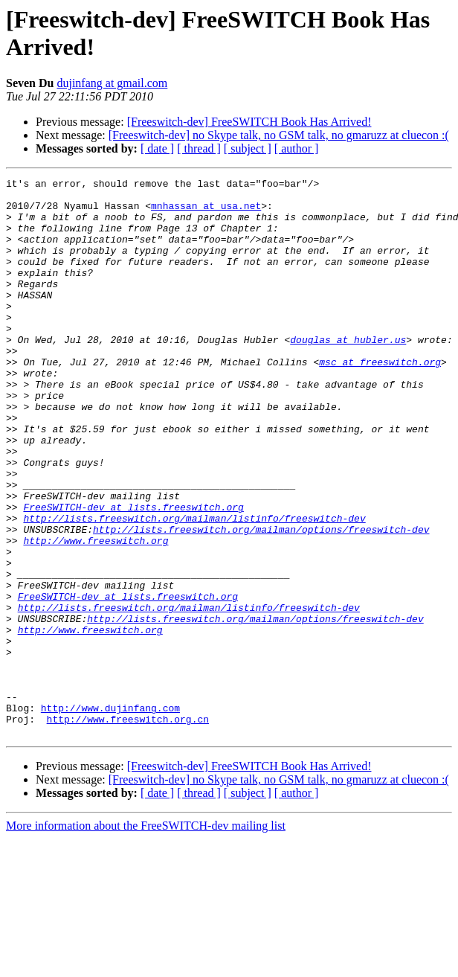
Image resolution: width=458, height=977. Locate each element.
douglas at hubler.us (348, 372)
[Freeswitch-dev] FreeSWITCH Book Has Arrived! (249, 121)
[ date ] (157, 148)
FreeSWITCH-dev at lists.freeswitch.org (133, 573)
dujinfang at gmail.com (112, 83)
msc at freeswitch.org (380, 399)
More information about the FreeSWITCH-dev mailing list (146, 937)
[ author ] (296, 148)
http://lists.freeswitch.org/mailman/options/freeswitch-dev (261, 600)
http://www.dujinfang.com (110, 814)
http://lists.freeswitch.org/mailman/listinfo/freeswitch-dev (194, 587)
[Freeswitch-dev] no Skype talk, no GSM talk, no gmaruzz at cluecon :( (279, 135)
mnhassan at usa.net (206, 212)
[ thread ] (199, 148)
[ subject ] (247, 148)
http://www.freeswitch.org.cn (128, 828)
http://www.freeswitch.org (95, 614)
